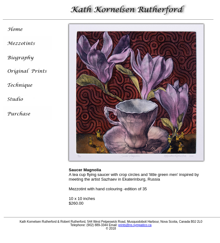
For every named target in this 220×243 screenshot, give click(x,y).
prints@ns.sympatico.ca (135, 225)
